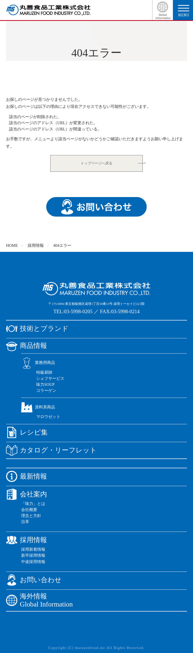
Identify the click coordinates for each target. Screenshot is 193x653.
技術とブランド (37, 328)
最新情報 (26, 476)
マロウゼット (48, 416)
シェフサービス (50, 378)
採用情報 (36, 245)
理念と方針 (31, 516)
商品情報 (26, 345)
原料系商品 (38, 407)
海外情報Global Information (39, 600)
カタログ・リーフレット (51, 450)
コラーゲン (46, 390)
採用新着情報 (33, 549)
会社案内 (26, 494)
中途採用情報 (33, 561)
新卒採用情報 (33, 555)
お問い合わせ (34, 580)
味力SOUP (45, 384)
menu (183, 11)
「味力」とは (33, 503)
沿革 (25, 522)
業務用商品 (38, 362)
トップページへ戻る (96, 163)
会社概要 (29, 509)
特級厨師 (44, 372)
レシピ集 (27, 432)
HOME (12, 245)
